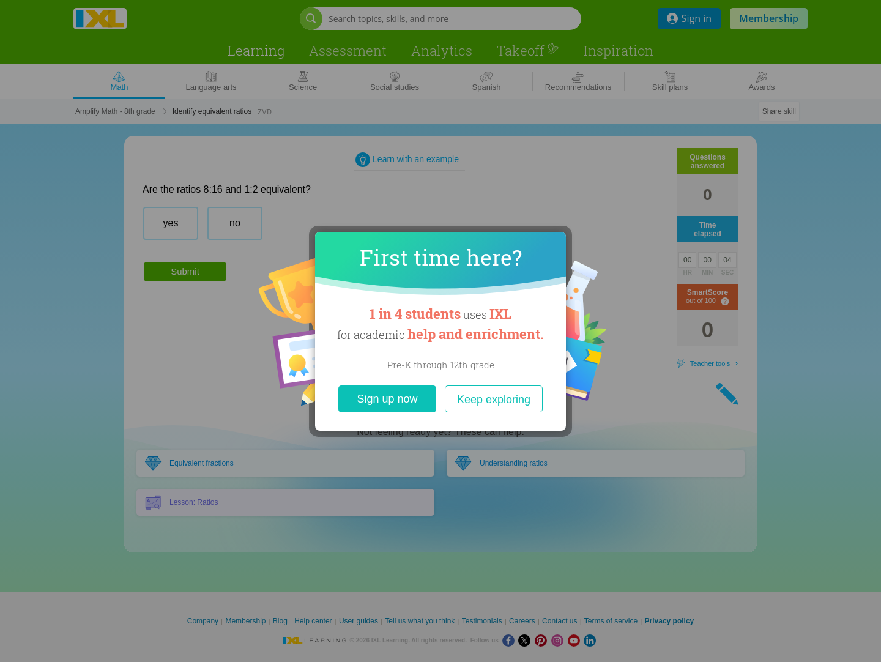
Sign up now (387, 399)
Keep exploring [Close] (493, 399)
